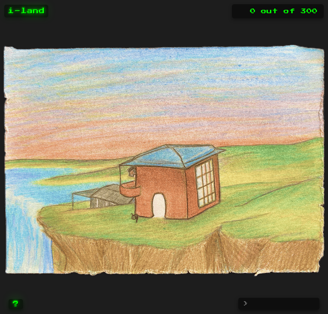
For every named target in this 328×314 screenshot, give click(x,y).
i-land (26, 11)
